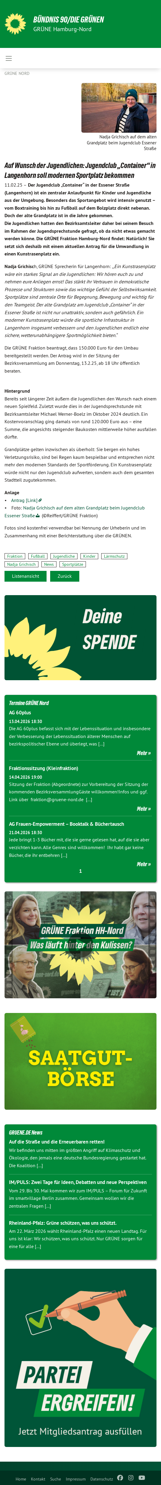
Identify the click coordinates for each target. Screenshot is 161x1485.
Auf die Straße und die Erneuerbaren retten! (57, 1141)
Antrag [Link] (24, 500)
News (49, 564)
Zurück (65, 576)
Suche (55, 1479)
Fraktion (15, 556)
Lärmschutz (114, 556)
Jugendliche (64, 556)
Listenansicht (25, 576)
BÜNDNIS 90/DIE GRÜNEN (68, 19)
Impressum (76, 1479)
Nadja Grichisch (21, 564)
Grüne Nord (17, 73)
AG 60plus (20, 712)
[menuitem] (21, 1478)
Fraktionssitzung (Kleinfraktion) (43, 768)
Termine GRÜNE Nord (29, 703)
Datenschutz (101, 1479)
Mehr (142, 753)
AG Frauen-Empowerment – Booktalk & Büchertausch (66, 824)
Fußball (38, 556)
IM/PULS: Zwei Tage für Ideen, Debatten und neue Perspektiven (78, 1182)
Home (21, 1479)
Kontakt (38, 1479)
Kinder (89, 556)
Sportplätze (72, 564)
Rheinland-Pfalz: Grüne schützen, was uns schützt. (63, 1223)
